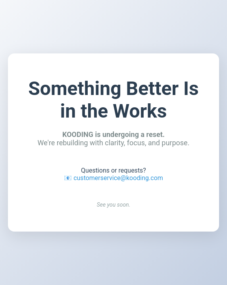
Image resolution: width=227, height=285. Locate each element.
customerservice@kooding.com (118, 178)
